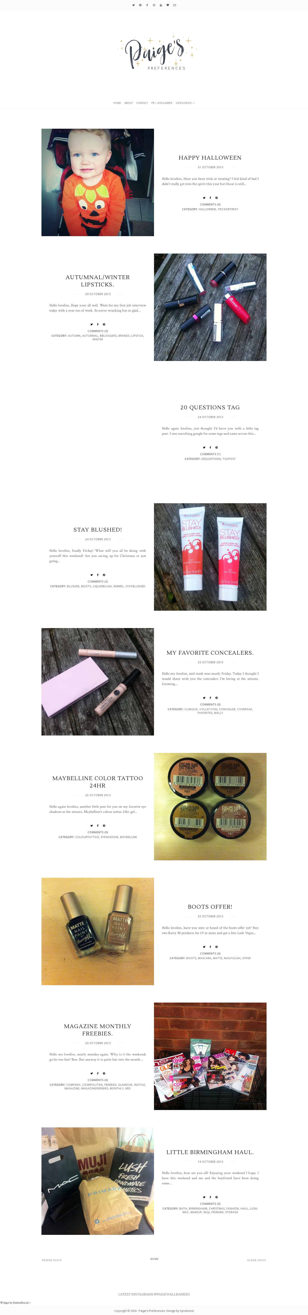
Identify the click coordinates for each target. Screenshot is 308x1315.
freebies (110, 1085)
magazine (72, 1088)
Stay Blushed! (97, 530)
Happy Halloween (210, 158)
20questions (211, 459)
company (73, 1085)
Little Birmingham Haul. (210, 1152)
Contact (142, 102)
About (129, 102)
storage (231, 1212)
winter (98, 339)
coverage (244, 709)
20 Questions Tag (210, 407)
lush (253, 1208)
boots (86, 586)
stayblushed (135, 586)
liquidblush (102, 586)
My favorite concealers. (210, 653)
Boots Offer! (210, 907)
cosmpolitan (92, 1085)
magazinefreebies (94, 1088)
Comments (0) (210, 204)
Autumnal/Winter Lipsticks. (98, 281)
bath (183, 1208)
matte (217, 958)
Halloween (207, 209)
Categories (184, 102)
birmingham (198, 1208)
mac (186, 1212)
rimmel (119, 586)
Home (117, 102)
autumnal (90, 336)
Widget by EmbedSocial (16, 1303)
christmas (217, 1208)
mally (218, 713)
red (128, 1088)
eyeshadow (109, 837)
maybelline (128, 837)
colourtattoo (87, 837)
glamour (125, 1085)
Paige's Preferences (152, 1311)
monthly (117, 1088)
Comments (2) (98, 581)
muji (207, 1212)
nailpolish (232, 958)
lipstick (137, 336)
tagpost (229, 459)
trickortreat (228, 209)
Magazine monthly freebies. (97, 1030)
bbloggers (108, 336)
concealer (227, 709)
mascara (204, 958)
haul (244, 1208)
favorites (205, 713)
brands (124, 336)
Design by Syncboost (180, 1311)
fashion (232, 1208)
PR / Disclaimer (161, 102)
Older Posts (256, 1260)
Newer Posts (52, 1260)
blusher (73, 586)
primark (218, 1212)
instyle (139, 1085)
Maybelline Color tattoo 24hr (97, 782)
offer (246, 958)
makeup (196, 1212)
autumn (74, 336)
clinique (191, 709)
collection (208, 709)
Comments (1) (210, 454)
